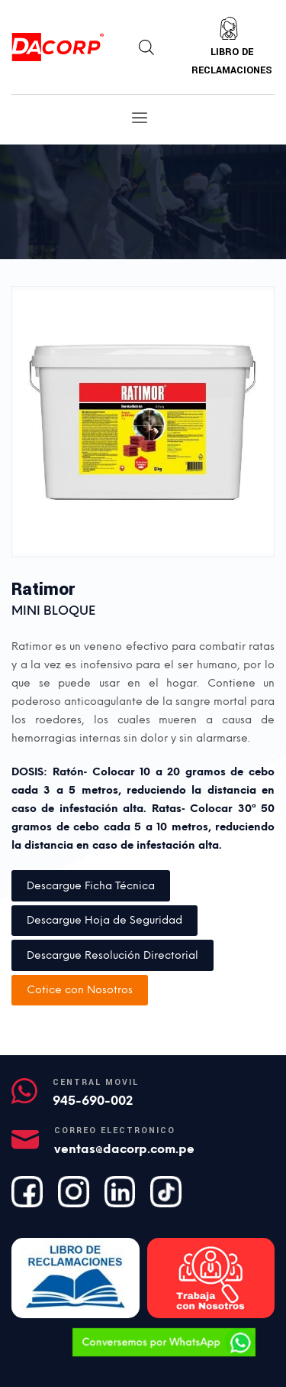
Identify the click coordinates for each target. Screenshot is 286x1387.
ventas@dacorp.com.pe (124, 1149)
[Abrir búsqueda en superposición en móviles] (146, 47)
